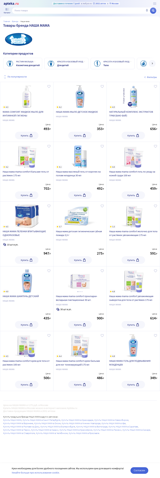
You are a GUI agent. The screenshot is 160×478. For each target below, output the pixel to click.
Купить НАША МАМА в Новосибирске (111, 420)
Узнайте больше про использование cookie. (36, 472)
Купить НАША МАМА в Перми (16, 429)
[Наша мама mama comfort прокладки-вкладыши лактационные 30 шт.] (80, 279)
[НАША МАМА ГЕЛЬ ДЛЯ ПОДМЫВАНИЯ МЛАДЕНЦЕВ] (133, 344)
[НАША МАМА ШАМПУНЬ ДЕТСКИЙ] (26, 279)
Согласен (139, 470)
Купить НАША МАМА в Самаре (136, 429)
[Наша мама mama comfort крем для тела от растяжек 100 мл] (26, 344)
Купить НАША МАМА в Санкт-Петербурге (41, 420)
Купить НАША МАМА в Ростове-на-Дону (21, 426)
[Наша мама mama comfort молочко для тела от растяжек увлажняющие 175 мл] (133, 215)
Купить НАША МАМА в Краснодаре (77, 420)
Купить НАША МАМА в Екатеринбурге (57, 426)
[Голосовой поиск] (146, 10)
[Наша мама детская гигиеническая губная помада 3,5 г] (80, 215)
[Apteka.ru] (11, 4)
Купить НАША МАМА (12, 420)
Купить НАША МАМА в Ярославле (84, 433)
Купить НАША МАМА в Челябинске (52, 433)
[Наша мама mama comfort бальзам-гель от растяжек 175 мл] (26, 155)
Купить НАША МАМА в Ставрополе (19, 433)
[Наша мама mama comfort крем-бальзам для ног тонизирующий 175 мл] (80, 344)
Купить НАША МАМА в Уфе (114, 423)
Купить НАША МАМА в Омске (47, 423)
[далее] (152, 63)
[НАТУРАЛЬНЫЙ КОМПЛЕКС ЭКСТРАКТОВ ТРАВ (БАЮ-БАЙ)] (133, 95)
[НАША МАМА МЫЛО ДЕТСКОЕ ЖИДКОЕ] (80, 95)
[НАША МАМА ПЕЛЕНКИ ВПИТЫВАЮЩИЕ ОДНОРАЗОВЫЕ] (26, 215)
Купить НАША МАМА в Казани (44, 429)
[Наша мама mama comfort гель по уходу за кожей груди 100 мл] (133, 155)
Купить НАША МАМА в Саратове (123, 426)
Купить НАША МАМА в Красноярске (76, 429)
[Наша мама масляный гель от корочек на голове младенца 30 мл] (80, 155)
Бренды (15, 21)
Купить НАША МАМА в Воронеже (18, 423)
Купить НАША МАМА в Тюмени (107, 429)
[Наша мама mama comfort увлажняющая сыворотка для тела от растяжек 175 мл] (133, 279)
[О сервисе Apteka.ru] (154, 4)
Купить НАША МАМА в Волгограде (92, 426)
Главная (6, 21)
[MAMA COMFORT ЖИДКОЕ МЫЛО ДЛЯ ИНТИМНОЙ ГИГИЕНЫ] (26, 95)
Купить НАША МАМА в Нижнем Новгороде (81, 423)
